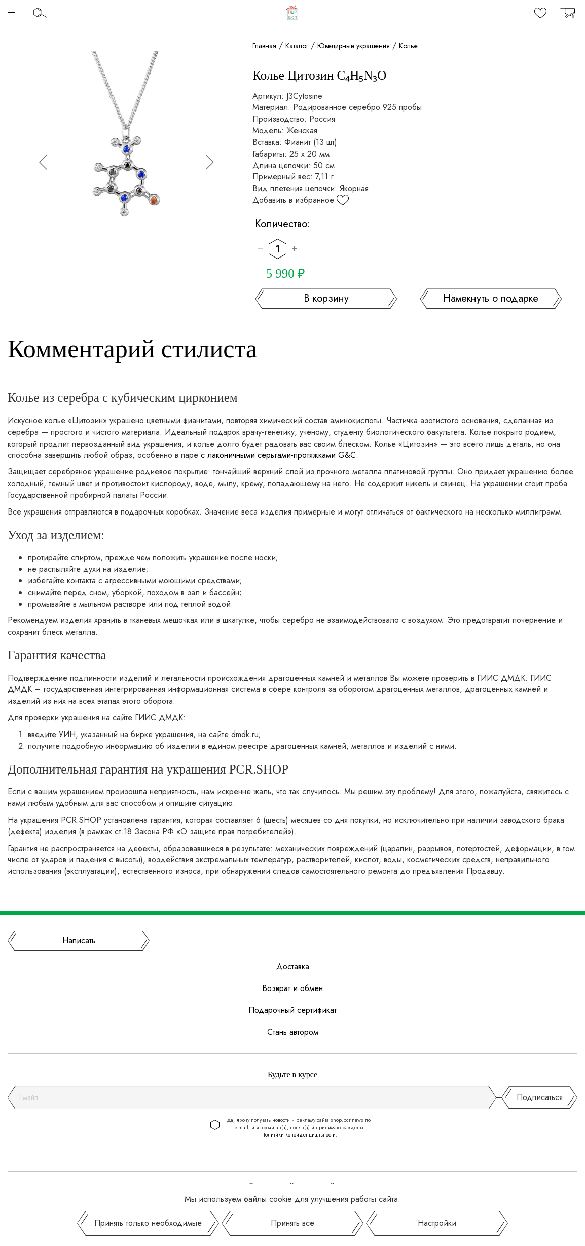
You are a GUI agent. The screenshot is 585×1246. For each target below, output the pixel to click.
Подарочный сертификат (292, 1010)
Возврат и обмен (292, 988)
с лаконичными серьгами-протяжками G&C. (279, 455)
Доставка (292, 966)
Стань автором (292, 1032)
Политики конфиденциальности (298, 1135)
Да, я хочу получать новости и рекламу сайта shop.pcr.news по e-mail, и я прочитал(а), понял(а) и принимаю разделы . (299, 1128)
